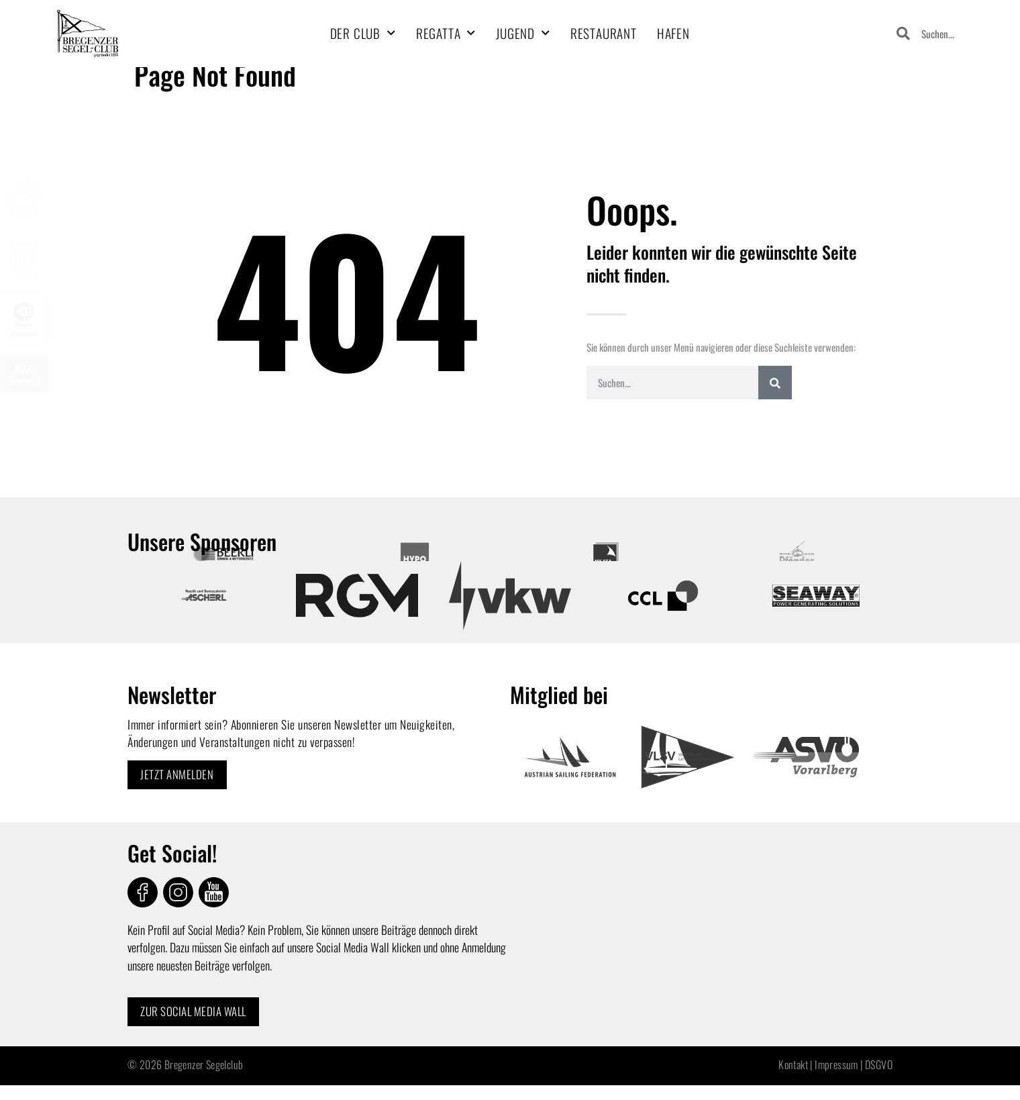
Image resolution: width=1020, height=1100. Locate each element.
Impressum (836, 1066)
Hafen (673, 33)
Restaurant (603, 33)
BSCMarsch (24, 374)
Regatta (446, 33)
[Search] (775, 382)
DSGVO (878, 1066)
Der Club (363, 33)
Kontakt (793, 1066)
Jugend (523, 33)
